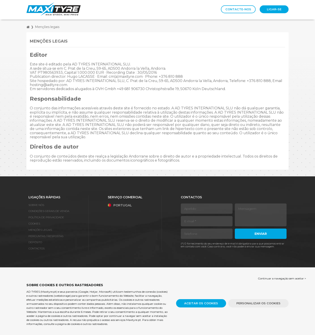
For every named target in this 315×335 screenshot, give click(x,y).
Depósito (35, 242)
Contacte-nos (238, 9)
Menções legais (47, 27)
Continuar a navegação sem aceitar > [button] (282, 278)
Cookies (34, 223)
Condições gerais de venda (48, 211)
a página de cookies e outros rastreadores (81, 324)
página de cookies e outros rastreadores (63, 316)
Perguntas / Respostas (45, 236)
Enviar (261, 234)
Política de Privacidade (46, 217)
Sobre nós (36, 205)
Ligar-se (274, 9)
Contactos (36, 248)
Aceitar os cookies (201, 303)
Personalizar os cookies (258, 303)
